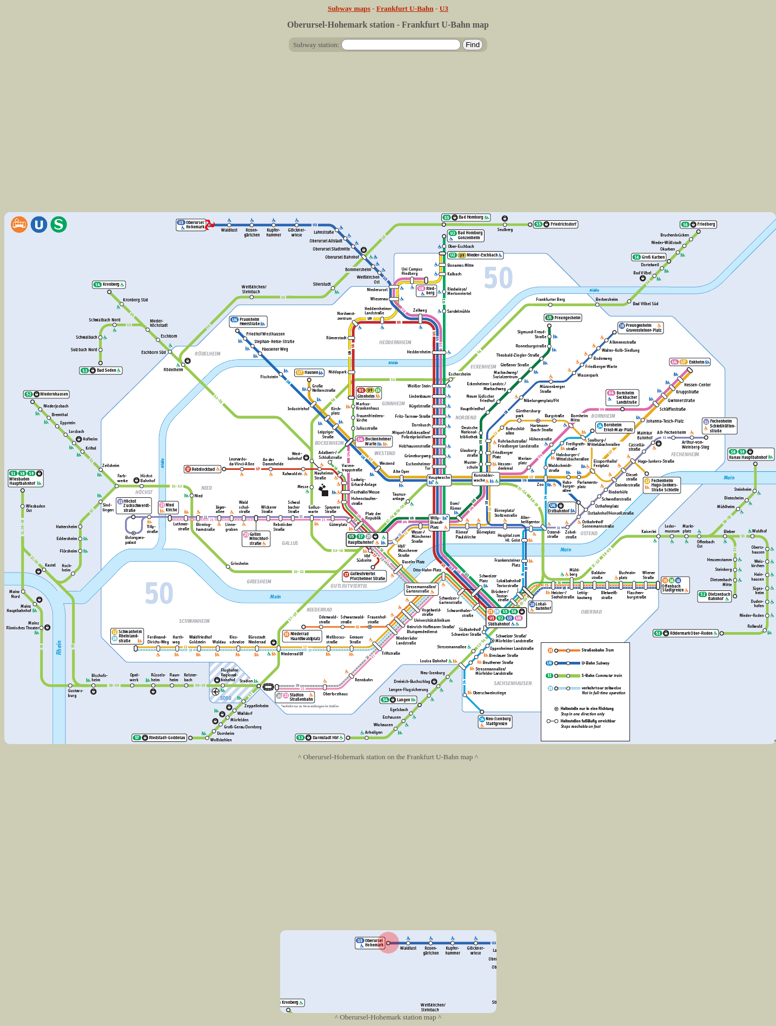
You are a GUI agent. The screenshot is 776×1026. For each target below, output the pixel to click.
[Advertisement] (388, 136)
